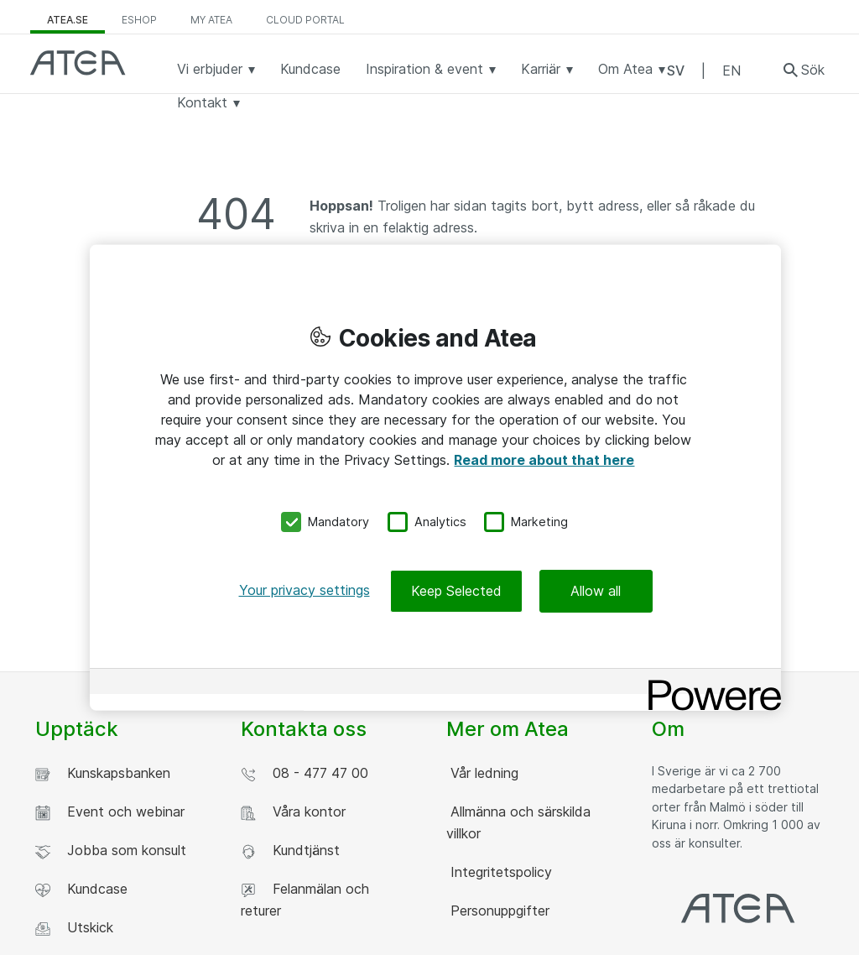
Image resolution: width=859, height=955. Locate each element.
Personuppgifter (497, 910)
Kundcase (310, 68)
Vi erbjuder (216, 68)
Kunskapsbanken (102, 773)
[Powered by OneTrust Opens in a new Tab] (709, 682)
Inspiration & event (431, 68)
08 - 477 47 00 (304, 773)
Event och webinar (110, 812)
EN (731, 70)
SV (676, 70)
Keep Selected (456, 590)
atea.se (67, 19)
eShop (139, 19)
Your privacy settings (304, 589)
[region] (435, 478)
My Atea (211, 19)
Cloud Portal (305, 19)
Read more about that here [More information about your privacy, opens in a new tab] (544, 459)
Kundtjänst (290, 850)
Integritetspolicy (499, 872)
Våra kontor (293, 812)
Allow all (595, 590)
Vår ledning (482, 773)
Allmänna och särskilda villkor (518, 822)
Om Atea (631, 68)
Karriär (547, 68)
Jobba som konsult (110, 850)
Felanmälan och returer (305, 899)
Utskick (74, 928)
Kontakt (208, 102)
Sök (813, 69)
